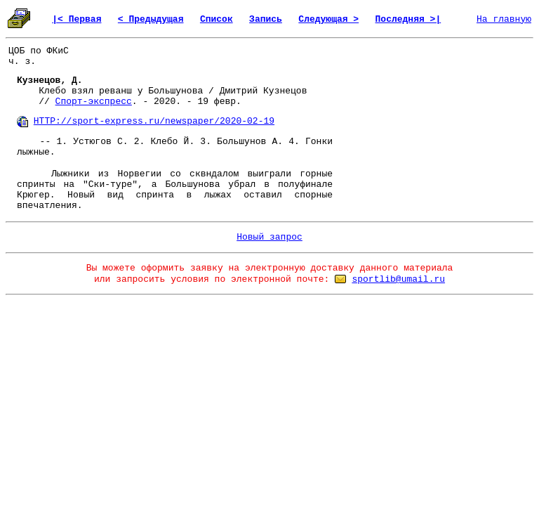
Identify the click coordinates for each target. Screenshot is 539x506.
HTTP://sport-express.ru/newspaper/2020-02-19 (154, 121)
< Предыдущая (151, 19)
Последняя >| (408, 19)
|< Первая (76, 19)
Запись (265, 19)
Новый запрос (269, 237)
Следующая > (328, 19)
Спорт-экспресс (93, 101)
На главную (504, 19)
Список (216, 19)
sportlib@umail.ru (398, 279)
